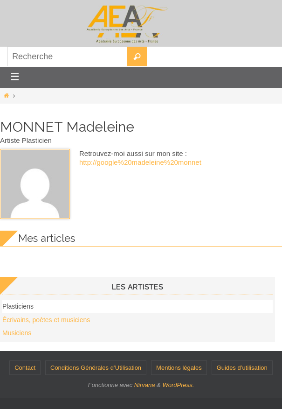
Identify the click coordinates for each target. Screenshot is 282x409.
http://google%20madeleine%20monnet (140, 162)
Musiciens (16, 333)
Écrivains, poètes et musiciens (46, 320)
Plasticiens (18, 306)
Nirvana (144, 384)
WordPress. (178, 384)
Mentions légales (179, 367)
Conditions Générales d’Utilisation (95, 367)
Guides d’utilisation (242, 367)
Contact (24, 367)
